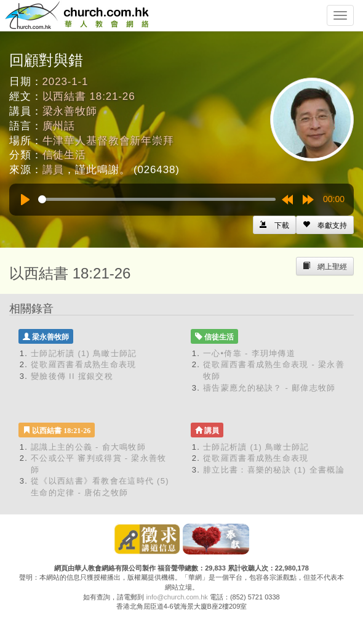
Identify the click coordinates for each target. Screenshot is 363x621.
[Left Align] (325, 225)
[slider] (157, 199)
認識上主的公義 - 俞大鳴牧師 (88, 447)
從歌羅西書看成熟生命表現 (84, 364)
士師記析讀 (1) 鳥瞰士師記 (84, 353)
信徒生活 (64, 155)
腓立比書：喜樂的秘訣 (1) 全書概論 (274, 469)
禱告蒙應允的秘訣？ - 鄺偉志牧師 (269, 387)
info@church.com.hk (176, 597)
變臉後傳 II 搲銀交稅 (72, 376)
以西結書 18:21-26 (88, 96)
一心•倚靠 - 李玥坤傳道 (249, 353)
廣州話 (59, 126)
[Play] (25, 199)
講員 (53, 170)
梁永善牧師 (69, 111)
